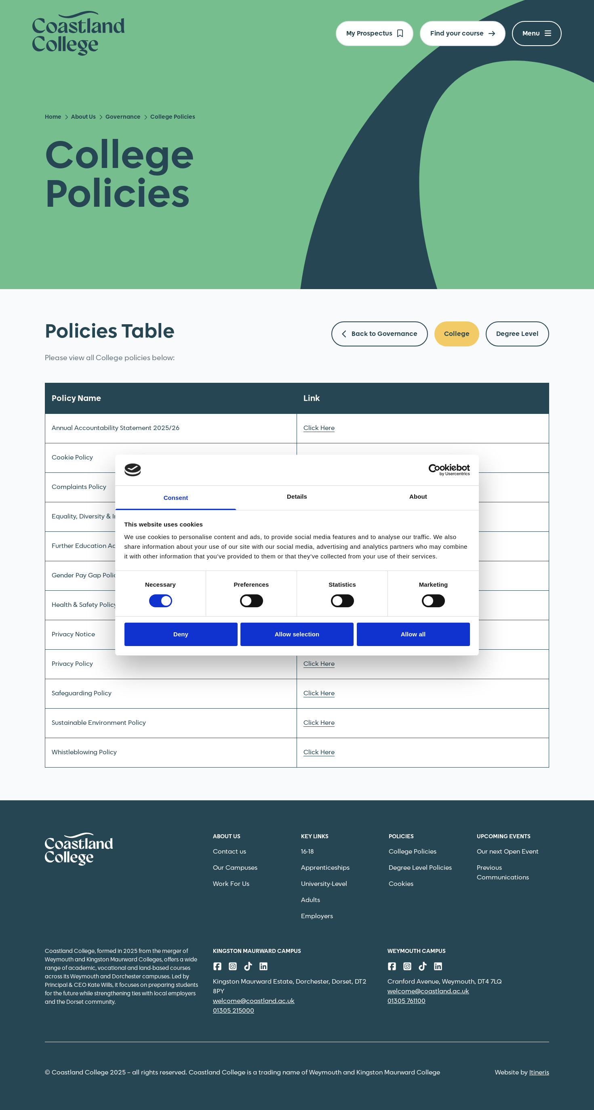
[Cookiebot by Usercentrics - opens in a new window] (434, 470)
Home (53, 117)
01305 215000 (233, 1011)
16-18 (307, 852)
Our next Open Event (508, 852)
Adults (310, 900)
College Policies (412, 852)
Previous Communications (503, 873)
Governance (120, 117)
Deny (180, 634)
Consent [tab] (176, 497)
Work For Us (231, 884)
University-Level (324, 884)
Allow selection (297, 634)
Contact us (229, 852)
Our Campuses (235, 868)
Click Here (319, 428)
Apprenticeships (325, 868)
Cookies (401, 884)
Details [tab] (297, 496)
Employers (317, 916)
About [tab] (418, 496)
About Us (80, 117)
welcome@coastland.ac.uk (254, 1001)
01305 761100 (406, 1001)
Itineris (539, 1072)
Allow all (413, 634)
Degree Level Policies (420, 868)
